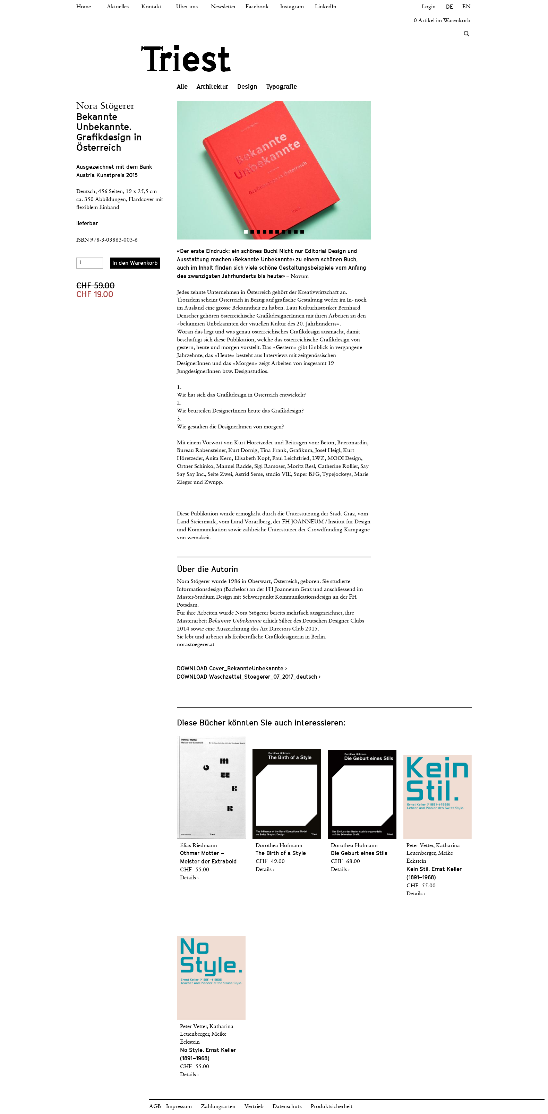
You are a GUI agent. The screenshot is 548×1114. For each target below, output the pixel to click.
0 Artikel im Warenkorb (442, 21)
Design (247, 86)
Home (83, 7)
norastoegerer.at (195, 644)
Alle (182, 86)
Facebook (257, 7)
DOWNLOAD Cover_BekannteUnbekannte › (232, 668)
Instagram (292, 7)
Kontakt (151, 7)
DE (449, 6)
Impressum (179, 1106)
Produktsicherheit (331, 1106)
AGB (155, 1106)
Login (429, 7)
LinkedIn (325, 7)
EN (466, 7)
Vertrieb (254, 1106)
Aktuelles (118, 7)
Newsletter (223, 7)
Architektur (212, 86)
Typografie (281, 86)
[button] (225, 170)
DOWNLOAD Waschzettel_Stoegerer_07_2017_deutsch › (248, 676)
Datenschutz (287, 1106)
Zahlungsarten (218, 1106)
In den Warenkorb (135, 263)
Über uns (187, 7)
